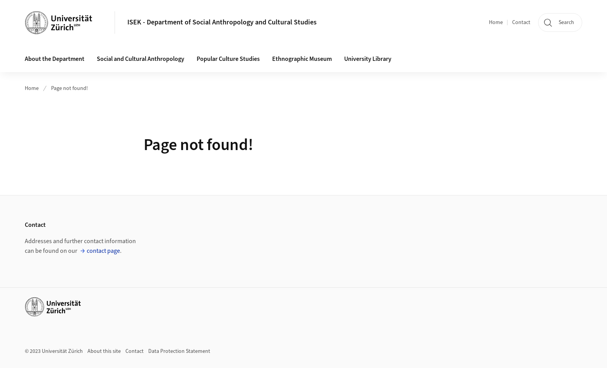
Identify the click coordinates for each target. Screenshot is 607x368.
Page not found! (69, 88)
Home (496, 22)
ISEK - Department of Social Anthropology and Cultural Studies (222, 22)
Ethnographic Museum (302, 59)
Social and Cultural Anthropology (140, 59)
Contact (521, 22)
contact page (103, 251)
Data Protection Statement (179, 351)
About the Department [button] (54, 59)
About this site (104, 351)
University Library (367, 59)
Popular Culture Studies (228, 59)
